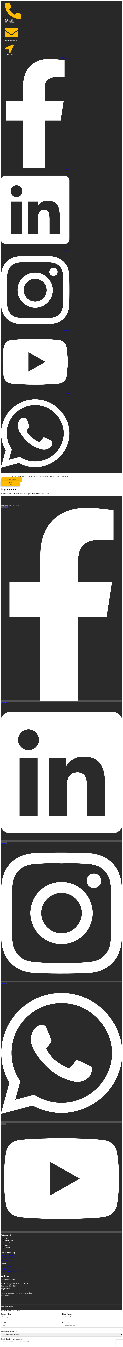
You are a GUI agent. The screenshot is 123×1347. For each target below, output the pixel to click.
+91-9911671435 (7, 1258)
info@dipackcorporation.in (10, 1269)
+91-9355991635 (7, 1260)
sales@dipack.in (6, 1266)
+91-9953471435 (7, 1255)
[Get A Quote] (10, 483)
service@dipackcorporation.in (11, 1271)
